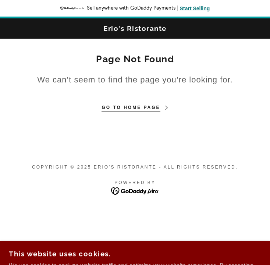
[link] (135, 28)
